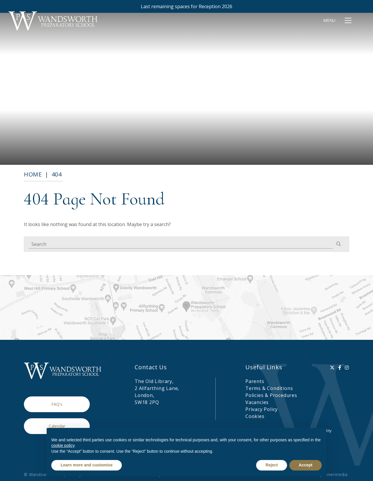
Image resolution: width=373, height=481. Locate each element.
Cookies (255, 416)
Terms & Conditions (269, 388)
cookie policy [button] (62, 445)
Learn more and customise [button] (86, 465)
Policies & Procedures (271, 395)
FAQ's (56, 404)
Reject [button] (271, 465)
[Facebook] (340, 367)
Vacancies (257, 402)
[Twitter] (332, 367)
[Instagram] (347, 367)
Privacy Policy (261, 409)
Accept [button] (305, 465)
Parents (254, 381)
